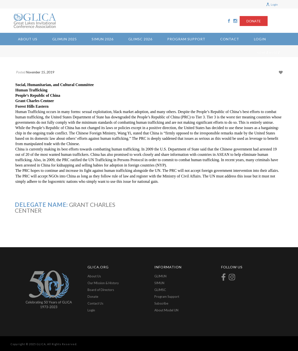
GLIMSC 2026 (140, 39)
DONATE (253, 21)
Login (272, 4)
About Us (27, 39)
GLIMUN (160, 276)
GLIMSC (160, 290)
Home (261, 52)
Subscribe (161, 303)
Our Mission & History (103, 283)
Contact (229, 39)
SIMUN (159, 283)
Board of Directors (101, 290)
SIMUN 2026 (103, 39)
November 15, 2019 (40, 72)
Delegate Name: (41, 204)
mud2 (273, 52)
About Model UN (166, 310)
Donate (93, 296)
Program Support (186, 39)
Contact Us (95, 303)
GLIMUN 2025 (64, 39)
